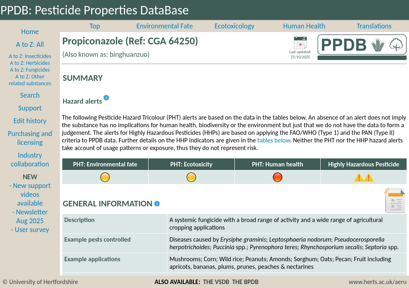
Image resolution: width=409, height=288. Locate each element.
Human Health (304, 34)
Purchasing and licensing (30, 147)
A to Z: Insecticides (30, 65)
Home (30, 40)
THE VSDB (216, 282)
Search (30, 104)
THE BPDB (245, 282)
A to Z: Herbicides (30, 71)
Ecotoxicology (234, 34)
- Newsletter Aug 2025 (30, 225)
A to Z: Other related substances (30, 89)
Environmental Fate (164, 34)
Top (94, 34)
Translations (374, 34)
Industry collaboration (30, 168)
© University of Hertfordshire (40, 282)
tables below (273, 149)
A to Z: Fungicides (30, 78)
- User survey (30, 238)
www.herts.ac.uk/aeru (378, 282)
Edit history (30, 129)
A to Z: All (30, 53)
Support (30, 116)
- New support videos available (30, 203)
